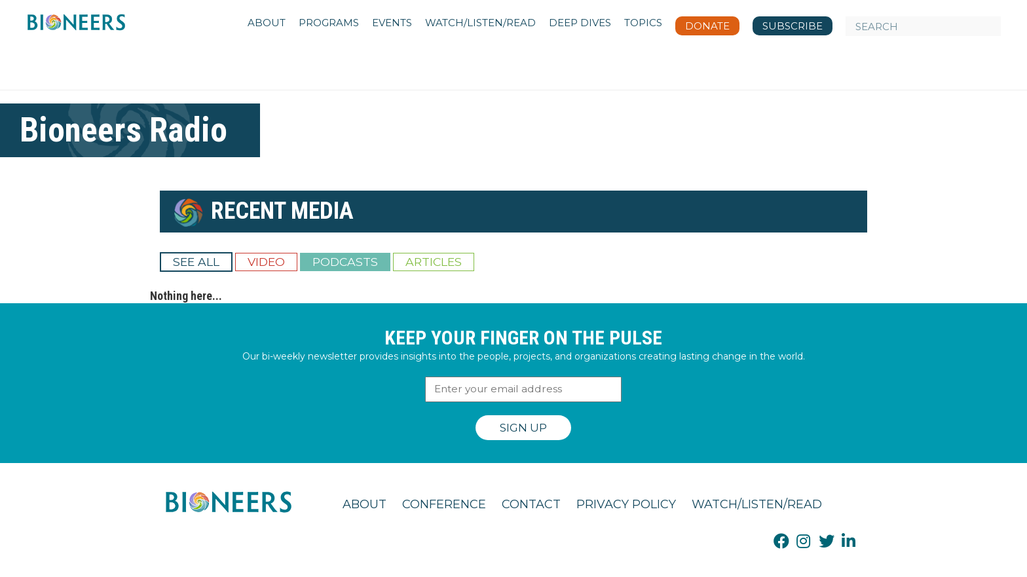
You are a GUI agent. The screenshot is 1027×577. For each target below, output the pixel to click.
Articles (433, 262)
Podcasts (345, 262)
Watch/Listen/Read (757, 504)
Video (266, 262)
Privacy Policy (626, 504)
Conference (444, 504)
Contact (531, 504)
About (364, 504)
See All (196, 262)
